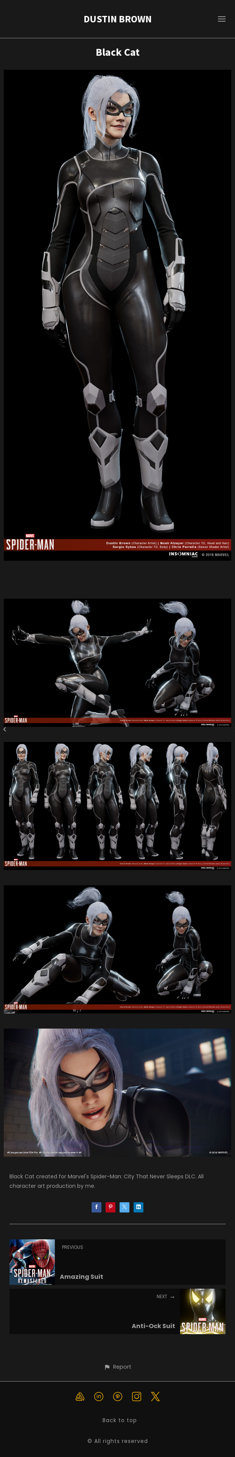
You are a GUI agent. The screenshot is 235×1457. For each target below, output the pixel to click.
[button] (117, 1367)
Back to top (120, 1420)
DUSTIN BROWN (118, 19)
